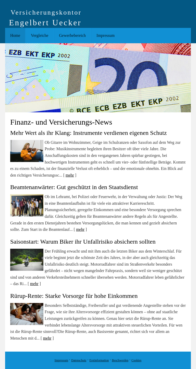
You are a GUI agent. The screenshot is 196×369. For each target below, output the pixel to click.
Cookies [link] (136, 360)
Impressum (61, 360)
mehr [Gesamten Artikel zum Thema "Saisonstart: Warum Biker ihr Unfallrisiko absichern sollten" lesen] (34, 283)
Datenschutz (78, 360)
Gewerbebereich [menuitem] (72, 35)
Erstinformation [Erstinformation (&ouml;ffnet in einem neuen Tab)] (99, 360)
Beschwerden (120, 360)
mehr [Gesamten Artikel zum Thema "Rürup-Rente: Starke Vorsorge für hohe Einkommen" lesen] (47, 338)
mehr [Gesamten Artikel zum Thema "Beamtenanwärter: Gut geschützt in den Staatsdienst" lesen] (80, 229)
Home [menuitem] (15, 35)
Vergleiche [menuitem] (39, 35)
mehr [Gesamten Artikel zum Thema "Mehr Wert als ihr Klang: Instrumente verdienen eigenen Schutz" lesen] (70, 175)
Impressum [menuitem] (105, 35)
